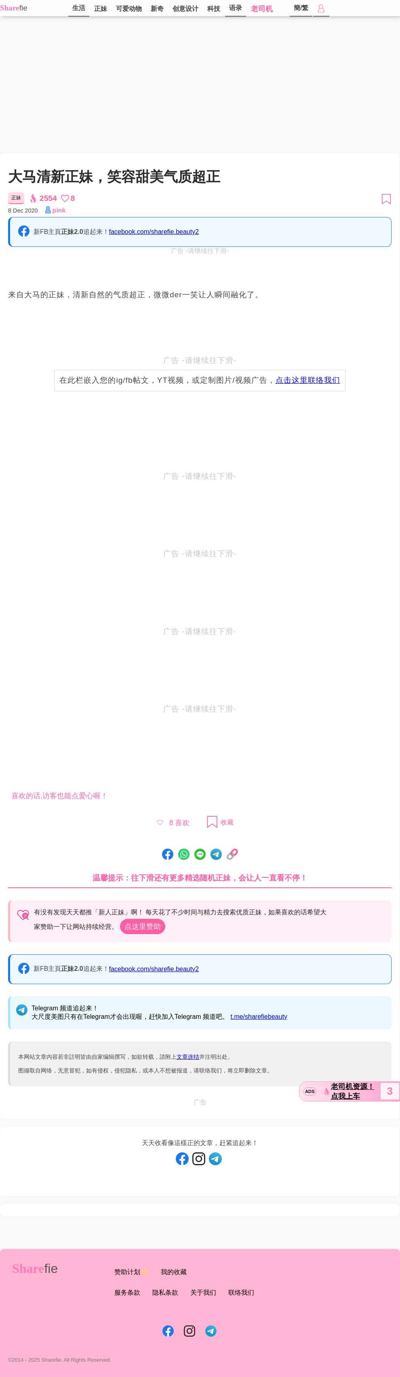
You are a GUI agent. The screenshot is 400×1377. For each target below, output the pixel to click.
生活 (78, 7)
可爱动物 (129, 8)
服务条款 (127, 1292)
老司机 (262, 9)
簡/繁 (301, 7)
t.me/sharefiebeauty (259, 1016)
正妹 (100, 8)
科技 (213, 8)
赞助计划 (131, 1272)
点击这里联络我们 (308, 380)
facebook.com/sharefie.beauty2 (154, 231)
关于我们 (203, 1292)
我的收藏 (174, 1272)
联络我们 (241, 1292)
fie (23, 8)
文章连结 (188, 1057)
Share (9, 8)
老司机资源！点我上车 (353, 1091)
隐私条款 (165, 1292)
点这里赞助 (142, 926)
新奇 (157, 8)
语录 (235, 7)
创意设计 (185, 8)
